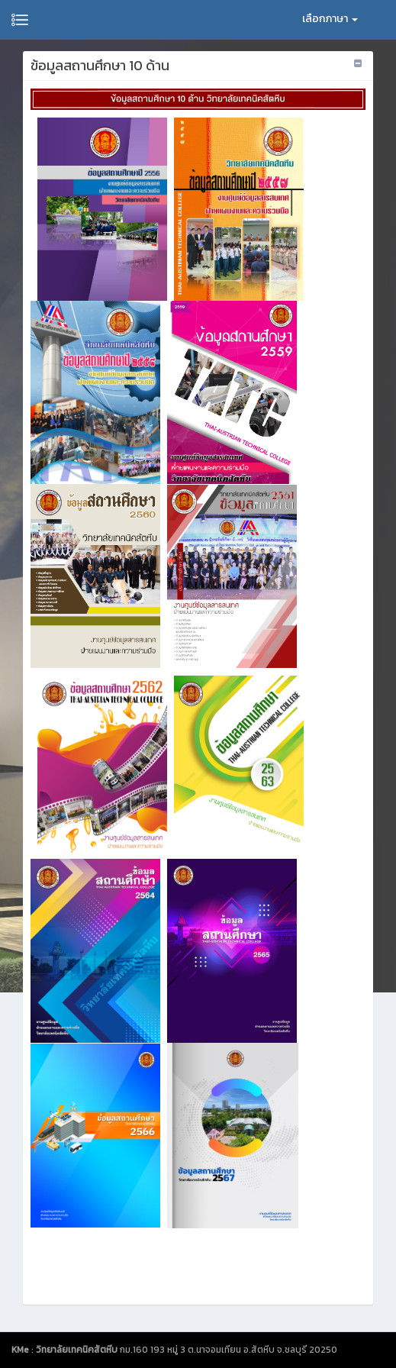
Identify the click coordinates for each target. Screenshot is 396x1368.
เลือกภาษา (330, 19)
